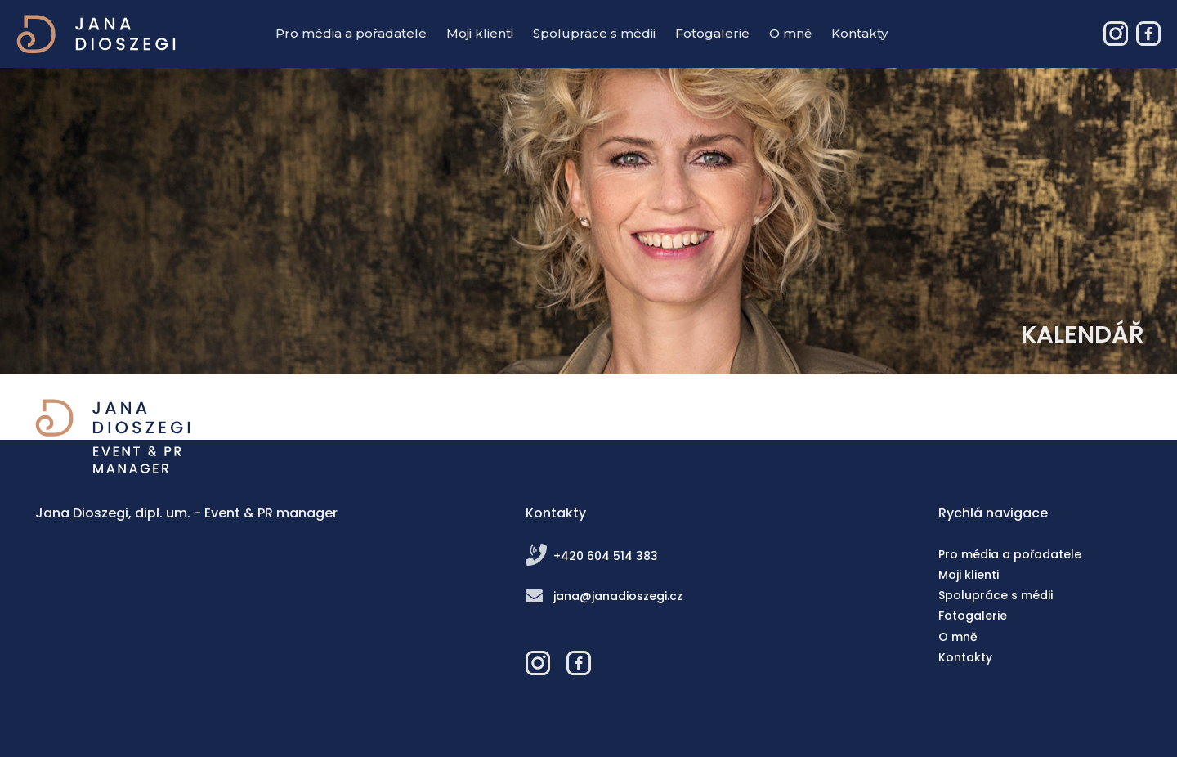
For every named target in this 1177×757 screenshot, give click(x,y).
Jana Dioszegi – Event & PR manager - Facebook (1148, 33)
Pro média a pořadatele (351, 33)
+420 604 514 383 (605, 556)
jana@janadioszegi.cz (617, 596)
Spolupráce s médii (594, 33)
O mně (790, 33)
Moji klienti (479, 33)
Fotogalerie (712, 33)
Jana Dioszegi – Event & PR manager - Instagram (1115, 33)
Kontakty (859, 33)
